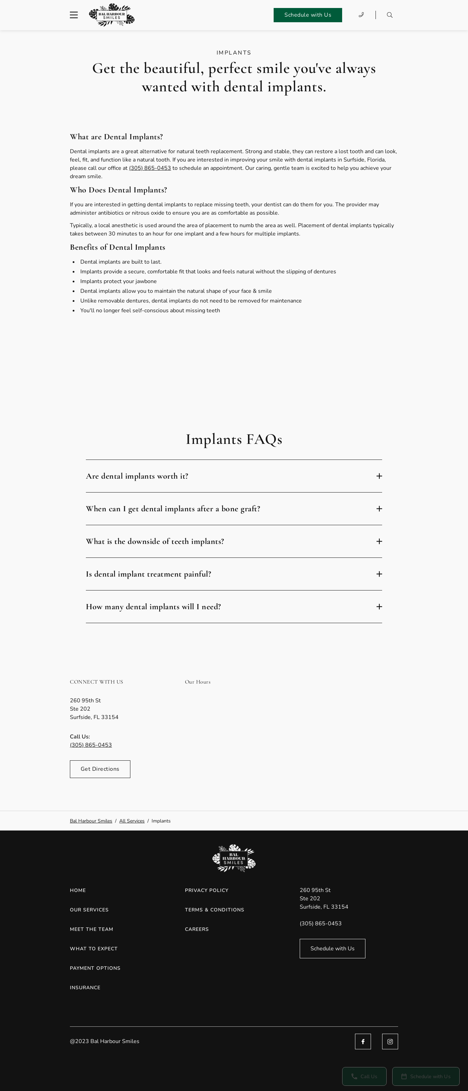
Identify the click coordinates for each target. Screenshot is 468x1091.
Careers (197, 929)
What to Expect (94, 948)
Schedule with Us (307, 15)
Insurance (85, 987)
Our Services (89, 910)
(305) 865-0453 (150, 168)
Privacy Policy (206, 890)
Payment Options (95, 968)
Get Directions (100, 769)
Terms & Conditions (214, 910)
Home (78, 890)
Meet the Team (91, 929)
